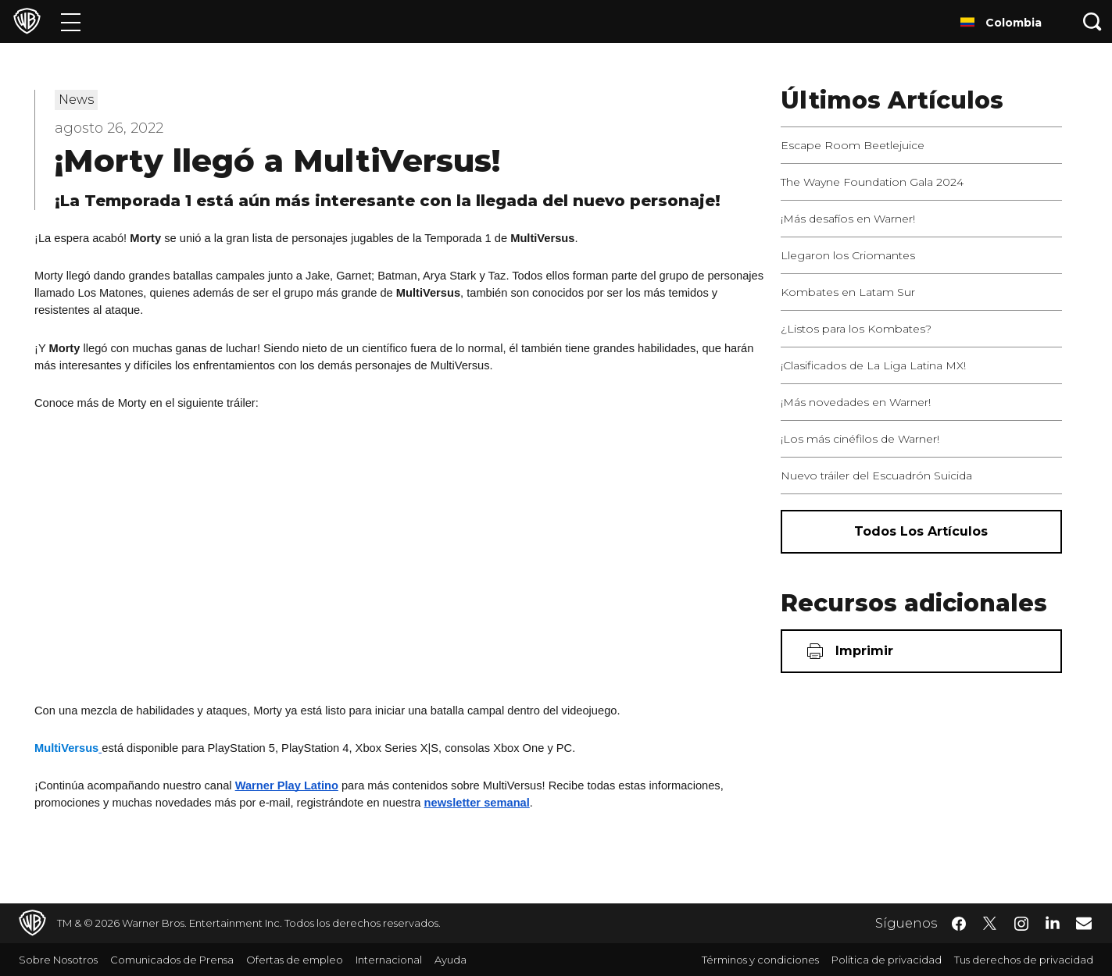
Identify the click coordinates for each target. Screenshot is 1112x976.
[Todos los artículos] (921, 531)
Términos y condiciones (760, 959)
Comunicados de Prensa (172, 959)
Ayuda (450, 959)
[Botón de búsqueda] (1092, 21)
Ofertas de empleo (294, 959)
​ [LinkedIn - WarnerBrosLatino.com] (1052, 922)
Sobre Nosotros (58, 959)
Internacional (389, 959)
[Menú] (70, 21)
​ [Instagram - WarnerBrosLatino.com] (1021, 924)
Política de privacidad (886, 959)
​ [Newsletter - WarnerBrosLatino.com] (1083, 923)
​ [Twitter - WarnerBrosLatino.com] (990, 924)
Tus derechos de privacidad (1023, 959)
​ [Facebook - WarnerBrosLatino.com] (958, 924)
